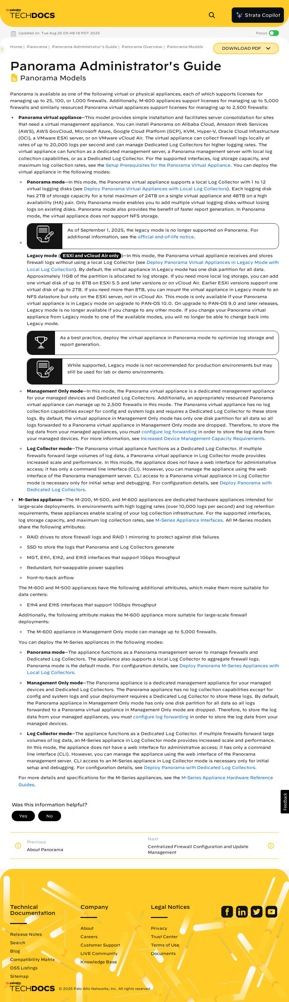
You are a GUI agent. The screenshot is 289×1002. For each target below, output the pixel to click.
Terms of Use (165, 945)
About (87, 928)
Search (17, 942)
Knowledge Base (98, 961)
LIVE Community (99, 953)
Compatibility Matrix (32, 959)
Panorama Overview (142, 46)
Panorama (37, 46)
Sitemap (19, 976)
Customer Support (100, 945)
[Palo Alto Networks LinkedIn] (242, 916)
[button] (285, 801)
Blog (15, 951)
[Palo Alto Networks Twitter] (257, 916)
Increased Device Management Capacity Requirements (202, 438)
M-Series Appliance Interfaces (189, 520)
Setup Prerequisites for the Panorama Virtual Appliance (168, 165)
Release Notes (26, 934)
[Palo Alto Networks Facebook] (227, 916)
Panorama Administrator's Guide (84, 46)
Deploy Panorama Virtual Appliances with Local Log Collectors (155, 188)
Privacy (159, 928)
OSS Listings (24, 967)
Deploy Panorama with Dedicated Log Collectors (199, 767)
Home (16, 46)
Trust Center (164, 936)
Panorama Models (185, 46)
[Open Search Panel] (214, 15)
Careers (89, 936)
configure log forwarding (169, 431)
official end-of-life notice (166, 236)
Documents (163, 953)
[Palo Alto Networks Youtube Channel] (271, 916)
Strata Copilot (257, 15)
